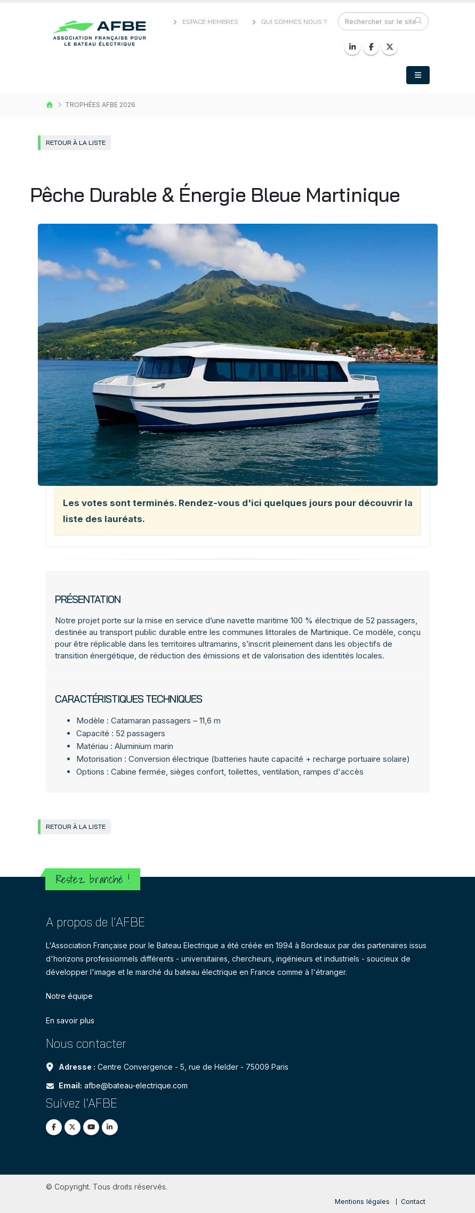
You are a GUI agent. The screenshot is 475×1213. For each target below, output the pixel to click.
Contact (413, 1202)
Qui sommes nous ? (288, 22)
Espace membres (204, 22)
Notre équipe (69, 995)
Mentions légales (362, 1202)
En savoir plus (70, 1020)
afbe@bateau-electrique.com (136, 1085)
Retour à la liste (76, 142)
